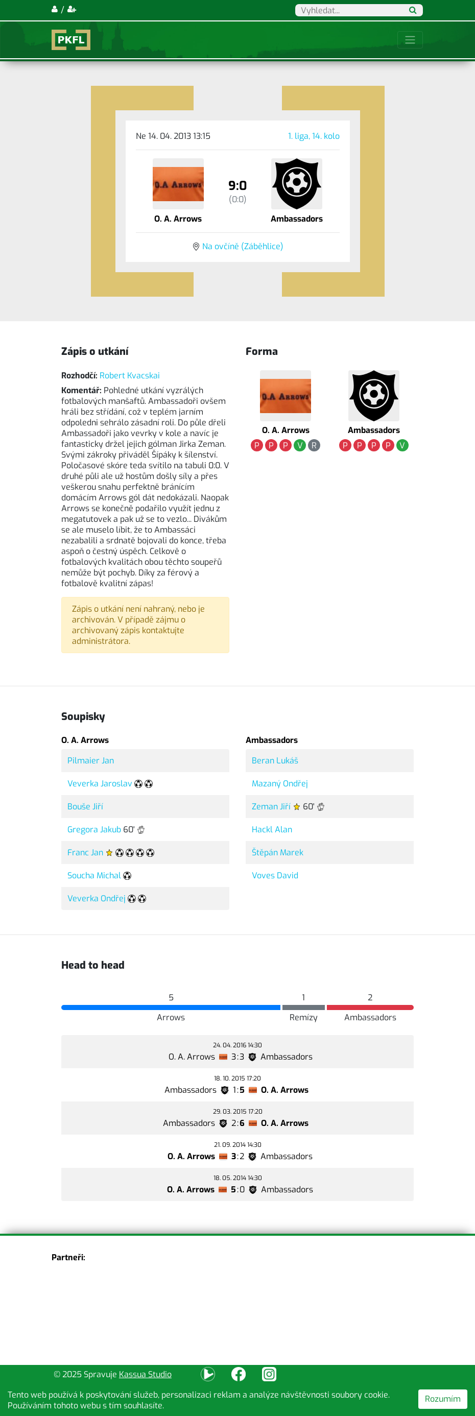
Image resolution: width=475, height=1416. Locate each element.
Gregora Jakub (94, 829)
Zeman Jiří (271, 806)
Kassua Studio (145, 1374)
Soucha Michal (94, 875)
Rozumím (443, 1399)
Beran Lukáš (275, 760)
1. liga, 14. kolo (314, 136)
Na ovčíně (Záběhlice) (242, 246)
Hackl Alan (272, 829)
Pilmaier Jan (90, 760)
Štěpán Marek (277, 852)
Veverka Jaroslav (99, 783)
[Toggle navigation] (410, 40)
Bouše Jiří (85, 806)
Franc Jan (85, 852)
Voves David (275, 875)
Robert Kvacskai (130, 375)
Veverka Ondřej (96, 898)
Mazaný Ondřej (280, 783)
